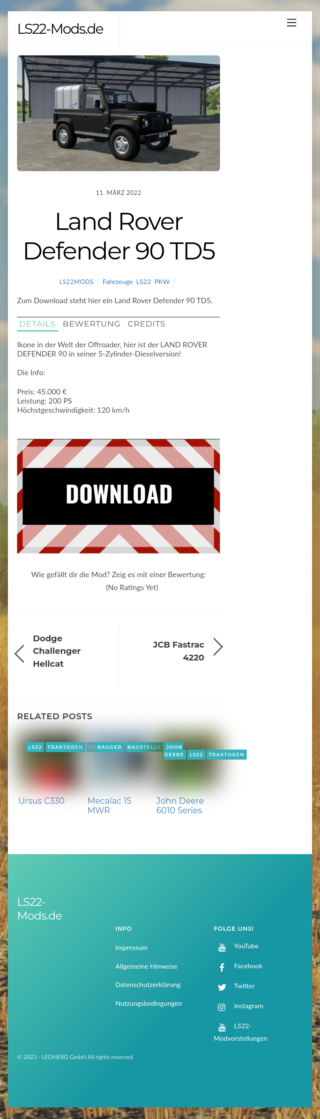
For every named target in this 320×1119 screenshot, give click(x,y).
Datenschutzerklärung (147, 985)
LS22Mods (77, 282)
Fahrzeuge (117, 282)
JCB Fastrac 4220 (178, 651)
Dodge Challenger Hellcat (57, 652)
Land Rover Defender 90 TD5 (118, 236)
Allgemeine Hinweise (146, 967)
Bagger (110, 748)
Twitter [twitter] (234, 986)
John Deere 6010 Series (180, 806)
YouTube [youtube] (236, 946)
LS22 (143, 282)
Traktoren (65, 748)
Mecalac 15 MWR (109, 806)
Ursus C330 (41, 801)
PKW (162, 282)
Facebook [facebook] (238, 966)
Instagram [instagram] (238, 1006)
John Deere (174, 751)
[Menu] (291, 22)
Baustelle (144, 748)
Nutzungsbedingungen (148, 1003)
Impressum (131, 948)
